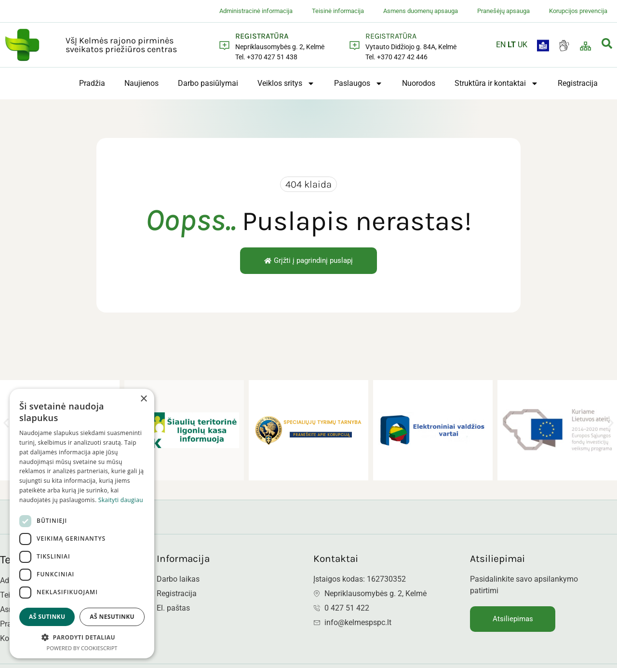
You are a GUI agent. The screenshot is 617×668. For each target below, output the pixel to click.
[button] (6, 423)
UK (522, 44)
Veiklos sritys (286, 83)
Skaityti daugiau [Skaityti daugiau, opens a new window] (120, 500)
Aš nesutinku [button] (112, 617)
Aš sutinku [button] (47, 617)
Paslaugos (358, 83)
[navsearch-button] (607, 45)
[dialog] (82, 523)
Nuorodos (418, 83)
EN (501, 44)
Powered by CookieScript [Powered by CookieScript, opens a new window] (82, 648)
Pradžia (92, 83)
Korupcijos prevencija (578, 10)
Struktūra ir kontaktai (496, 83)
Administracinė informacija (256, 10)
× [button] (143, 399)
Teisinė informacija (338, 10)
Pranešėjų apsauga (503, 10)
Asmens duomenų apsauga (420, 10)
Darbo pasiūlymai (208, 83)
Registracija (578, 83)
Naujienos (141, 83)
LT (512, 44)
